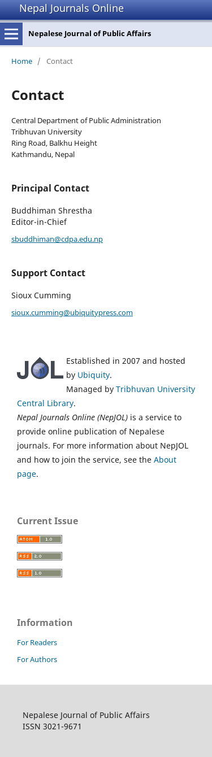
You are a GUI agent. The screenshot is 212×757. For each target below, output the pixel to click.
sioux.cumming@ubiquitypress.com (72, 312)
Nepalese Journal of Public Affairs (89, 33)
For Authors (37, 659)
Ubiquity (93, 374)
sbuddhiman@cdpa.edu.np (57, 239)
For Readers (37, 642)
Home (21, 61)
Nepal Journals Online (71, 8)
